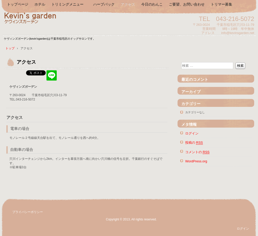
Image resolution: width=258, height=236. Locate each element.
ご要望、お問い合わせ (187, 4)
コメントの (197, 152)
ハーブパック (104, 4)
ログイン (191, 133)
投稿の (194, 143)
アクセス (128, 4)
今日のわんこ (152, 4)
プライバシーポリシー (27, 212)
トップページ (17, 4)
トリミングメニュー (69, 4)
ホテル (39, 4)
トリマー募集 (221, 4)
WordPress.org (196, 161)
